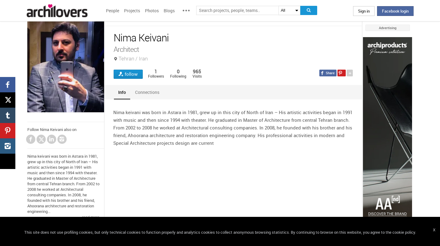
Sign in (364, 11)
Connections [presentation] (147, 92)
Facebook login (395, 11)
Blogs (169, 10)
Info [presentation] (122, 92)
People (112, 10)
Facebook (30, 139)
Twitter (41, 140)
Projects (132, 10)
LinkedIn (51, 139)
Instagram (62, 139)
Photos (152, 10)
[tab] (122, 92)
